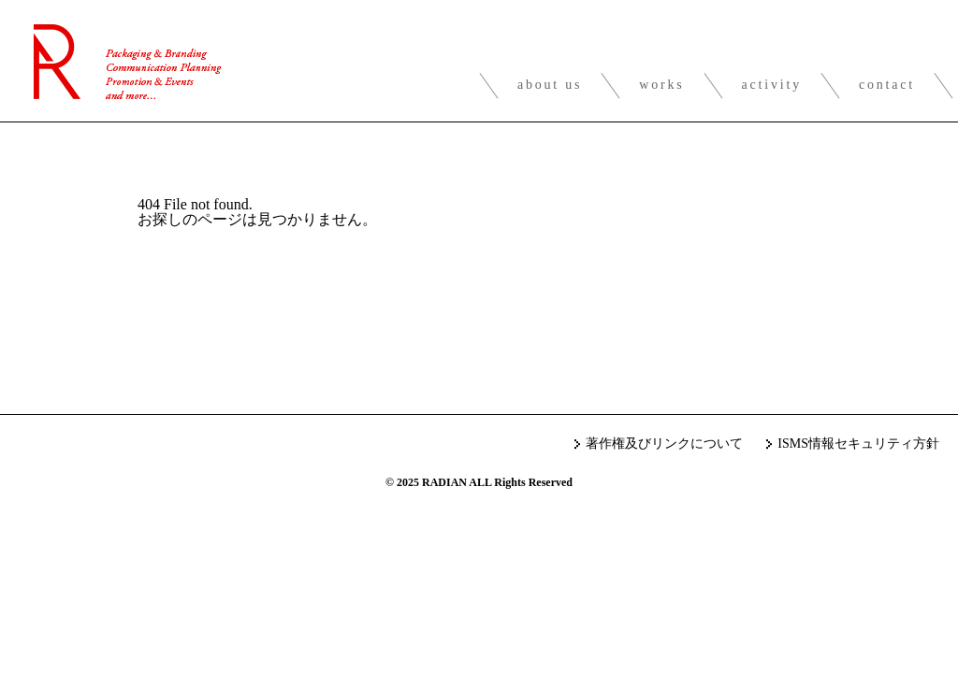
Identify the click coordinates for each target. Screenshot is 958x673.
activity (772, 85)
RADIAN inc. (128, 61)
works (661, 85)
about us (549, 85)
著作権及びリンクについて (664, 444)
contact (887, 85)
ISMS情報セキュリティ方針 (858, 444)
